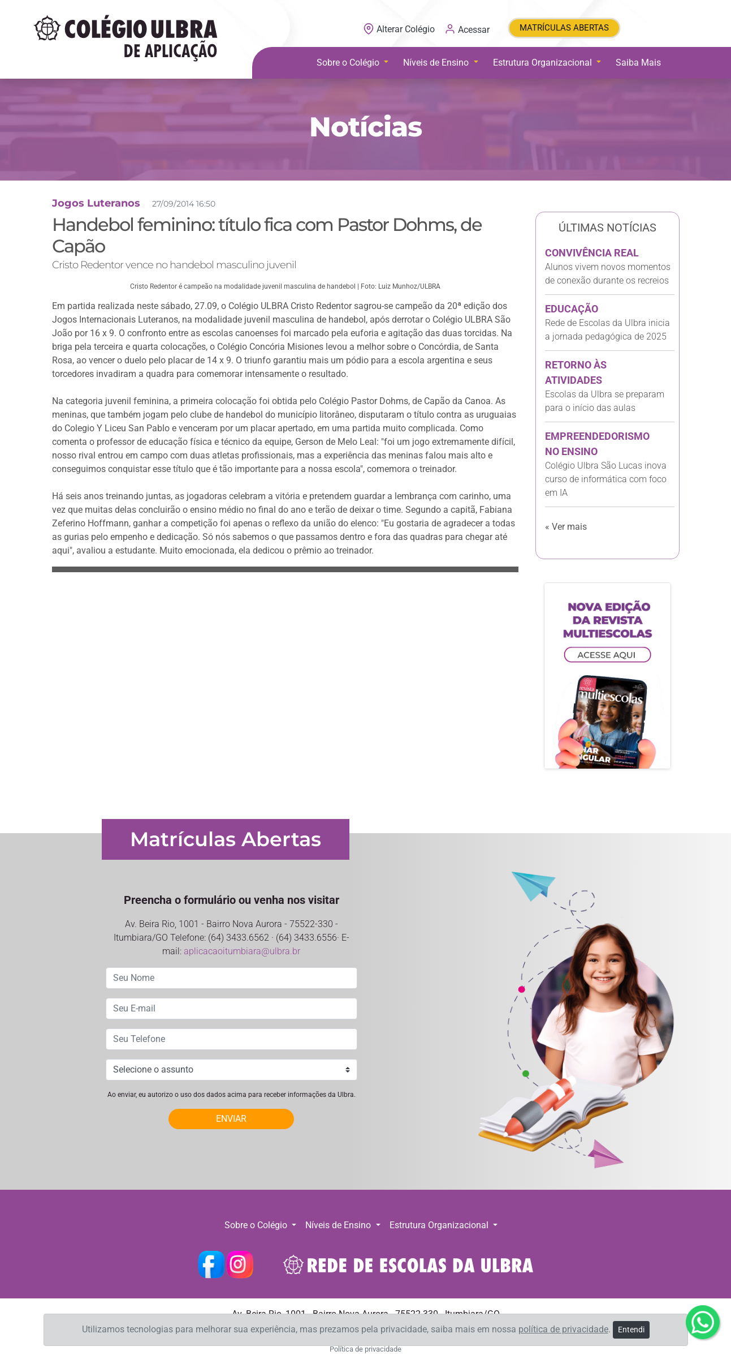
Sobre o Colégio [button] (349, 62)
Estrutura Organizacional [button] (543, 62)
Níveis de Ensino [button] (437, 62)
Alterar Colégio (400, 29)
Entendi (631, 1329)
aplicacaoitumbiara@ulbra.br (242, 951)
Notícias (365, 126)
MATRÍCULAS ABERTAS (564, 28)
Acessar (467, 29)
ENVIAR (231, 1118)
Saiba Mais (638, 62)
